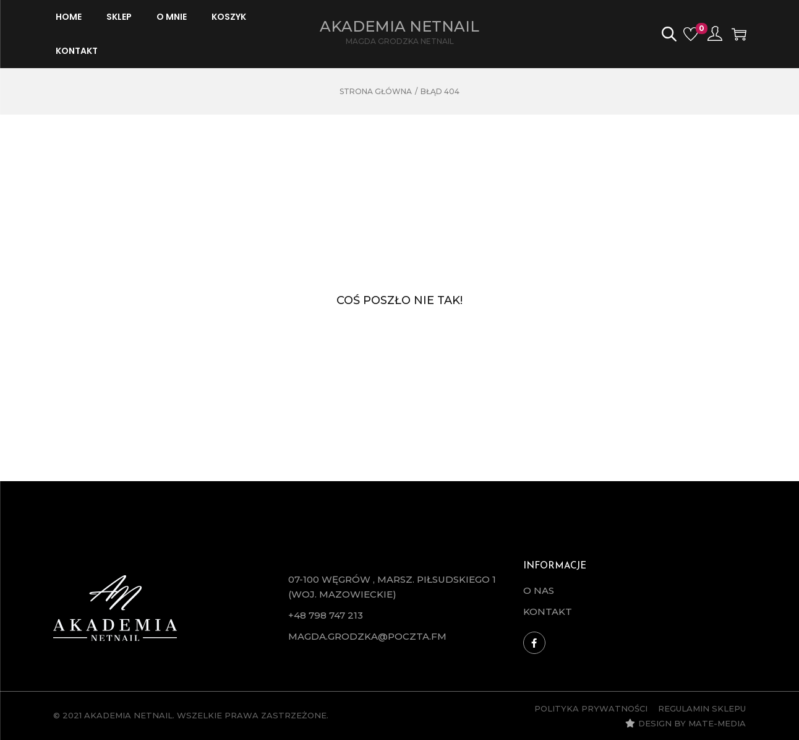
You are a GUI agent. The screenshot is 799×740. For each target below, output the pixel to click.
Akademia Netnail (399, 26)
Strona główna (376, 91)
